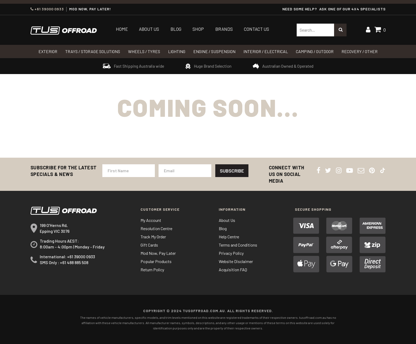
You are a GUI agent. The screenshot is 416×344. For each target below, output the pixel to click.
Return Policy (152, 269)
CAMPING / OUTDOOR (315, 51)
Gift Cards (149, 244)
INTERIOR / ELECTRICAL (265, 51)
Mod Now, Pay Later (158, 253)
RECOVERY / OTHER (359, 51)
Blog (175, 29)
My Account (151, 220)
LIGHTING (176, 51)
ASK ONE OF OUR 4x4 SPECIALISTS (352, 9)
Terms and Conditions (238, 244)
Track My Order (153, 236)
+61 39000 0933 (47, 9)
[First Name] (128, 170)
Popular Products (156, 261)
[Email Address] (185, 170)
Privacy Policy (231, 253)
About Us (149, 29)
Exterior (47, 51)
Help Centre (229, 236)
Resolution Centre (156, 228)
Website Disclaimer (236, 261)
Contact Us (256, 29)
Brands (224, 29)
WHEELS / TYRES (144, 51)
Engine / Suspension (214, 51)
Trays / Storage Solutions (92, 51)
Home (122, 29)
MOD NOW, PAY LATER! (90, 9)
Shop (198, 29)
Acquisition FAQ (233, 269)
